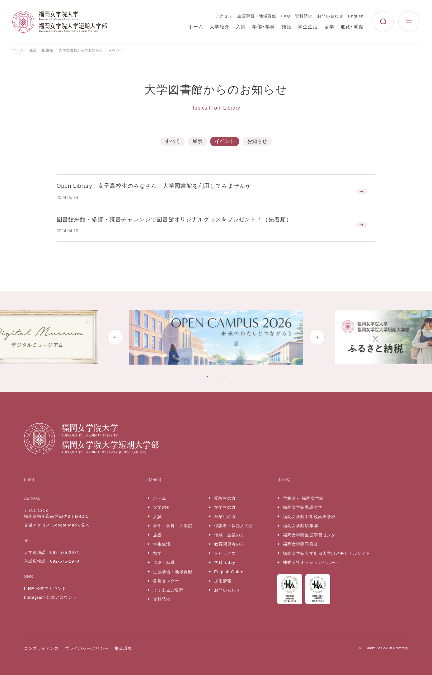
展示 (197, 141)
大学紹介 (219, 26)
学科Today (224, 562)
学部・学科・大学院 (172, 525)
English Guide (228, 571)
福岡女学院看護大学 (302, 507)
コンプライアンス (41, 648)
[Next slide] (317, 337)
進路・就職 (164, 562)
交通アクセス (37, 525)
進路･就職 (352, 26)
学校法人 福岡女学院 (303, 498)
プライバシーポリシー (87, 648)
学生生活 (308, 26)
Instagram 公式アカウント (50, 597)
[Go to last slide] (115, 337)
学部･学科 (263, 26)
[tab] (207, 376)
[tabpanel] (222, 337)
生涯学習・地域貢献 (256, 16)
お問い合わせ (330, 16)
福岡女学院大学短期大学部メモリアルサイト (326, 553)
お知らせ (257, 141)
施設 (286, 26)
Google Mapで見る (71, 525)
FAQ (285, 16)
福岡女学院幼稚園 (300, 525)
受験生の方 (225, 498)
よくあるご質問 (168, 590)
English (356, 16)
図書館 (47, 50)
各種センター (166, 580)
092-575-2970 (64, 561)
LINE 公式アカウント (45, 588)
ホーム (196, 26)
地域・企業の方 (229, 535)
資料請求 (303, 16)
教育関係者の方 (229, 544)
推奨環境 (123, 648)
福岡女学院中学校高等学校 (309, 516)
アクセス (223, 16)
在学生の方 (225, 507)
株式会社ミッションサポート (311, 562)
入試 (241, 26)
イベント (225, 141)
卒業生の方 (225, 516)
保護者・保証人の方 (233, 525)
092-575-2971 (64, 552)
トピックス (225, 553)
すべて (172, 141)
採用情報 (223, 580)
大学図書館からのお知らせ (81, 50)
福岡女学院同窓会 (300, 544)
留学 (329, 26)
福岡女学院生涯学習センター (311, 535)
